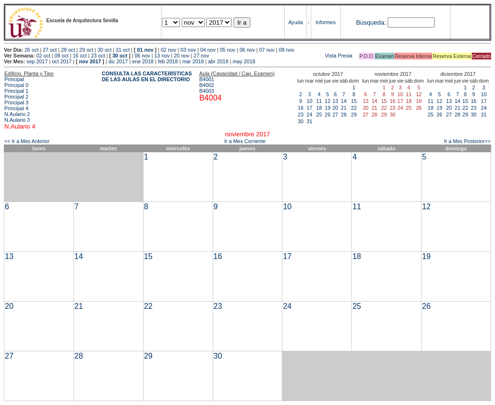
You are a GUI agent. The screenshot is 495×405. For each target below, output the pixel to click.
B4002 (206, 85)
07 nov (267, 50)
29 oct (86, 50)
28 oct (68, 50)
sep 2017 (37, 61)
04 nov (208, 50)
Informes (325, 22)
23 (301, 114)
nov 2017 (90, 61)
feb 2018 (167, 61)
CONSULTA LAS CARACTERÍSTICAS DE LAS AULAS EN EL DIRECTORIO (147, 76)
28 (344, 114)
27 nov (201, 55)
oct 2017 (62, 61)
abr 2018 (218, 61)
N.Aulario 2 (17, 114)
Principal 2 (16, 97)
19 (328, 108)
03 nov (188, 50)
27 (335, 114)
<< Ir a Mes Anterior (27, 141)
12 (328, 101)
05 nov (227, 50)
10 (309, 101)
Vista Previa (282, 55)
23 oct (98, 55)
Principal (14, 79)
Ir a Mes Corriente (244, 141)
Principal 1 (16, 91)
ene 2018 (142, 61)
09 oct (62, 55)
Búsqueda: (371, 22)
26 (328, 114)
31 (309, 121)
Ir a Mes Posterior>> (467, 141)
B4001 (206, 79)
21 (344, 108)
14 (344, 101)
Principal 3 (16, 102)
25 (319, 114)
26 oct (32, 50)
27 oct (50, 50)
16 (301, 108)
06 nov (247, 50)
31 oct (123, 50)
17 (309, 108)
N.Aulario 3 (17, 120)
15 (354, 101)
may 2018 (244, 61)
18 (319, 108)
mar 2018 (193, 61)
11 (319, 101)
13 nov (162, 55)
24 (309, 114)
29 (354, 114)
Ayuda (295, 22)
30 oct (105, 50)
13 (335, 101)
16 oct (80, 55)
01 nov (145, 50)
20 (335, 108)
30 (301, 121)
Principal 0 (16, 85)
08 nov (286, 50)
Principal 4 (16, 108)
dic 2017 (118, 61)
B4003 (206, 91)
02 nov (168, 50)
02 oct (43, 55)
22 (354, 108)
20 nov (181, 55)
